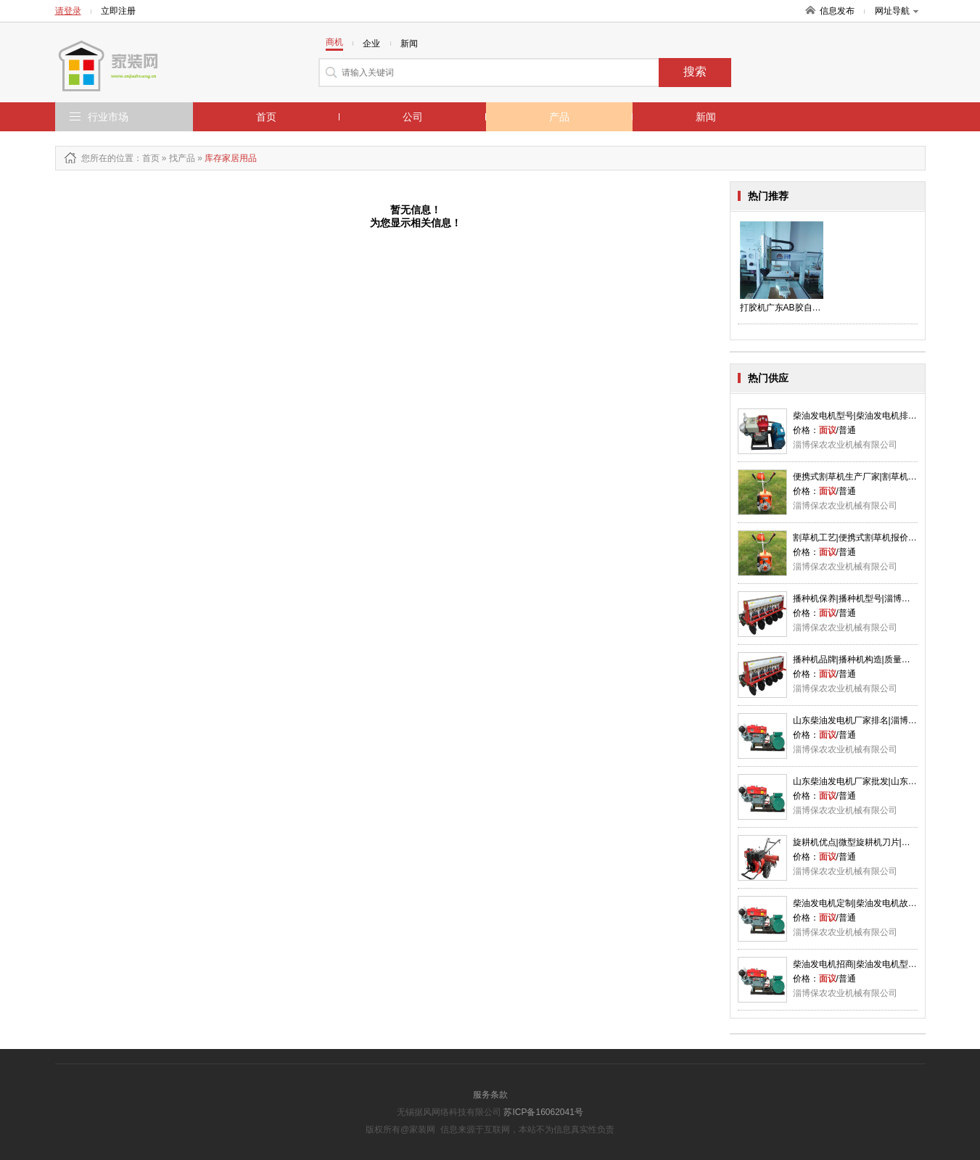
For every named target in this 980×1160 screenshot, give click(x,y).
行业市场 (108, 117)
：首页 (146, 158)
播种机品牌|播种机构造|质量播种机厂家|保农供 (883, 659)
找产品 (182, 158)
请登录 (68, 11)
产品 (559, 117)
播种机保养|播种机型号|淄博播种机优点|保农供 (883, 598)
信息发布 (837, 11)
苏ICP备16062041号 (542, 1112)
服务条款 (490, 1095)
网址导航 (896, 11)
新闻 (706, 117)
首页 (266, 117)
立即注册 (118, 11)
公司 (413, 117)
